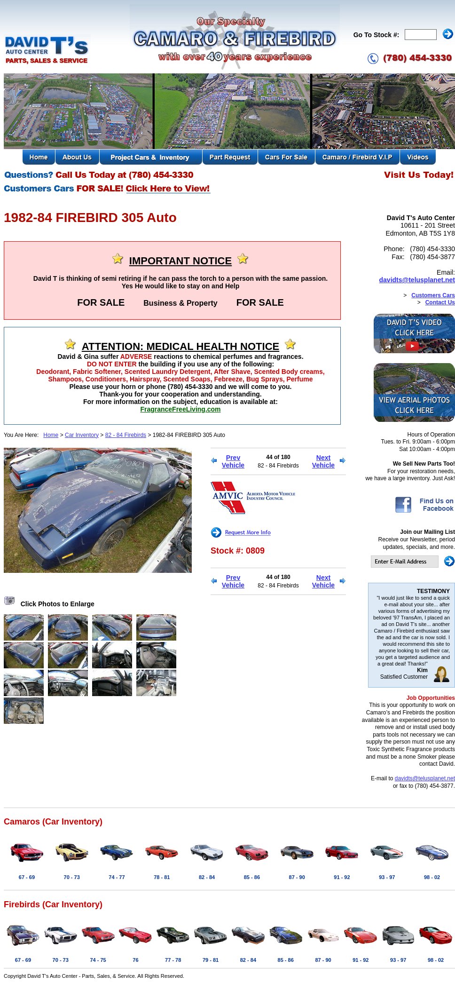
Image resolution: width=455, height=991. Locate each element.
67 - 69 (27, 877)
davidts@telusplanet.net (417, 280)
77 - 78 (173, 960)
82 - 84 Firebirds (125, 435)
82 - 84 (207, 877)
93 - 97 (387, 877)
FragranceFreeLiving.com (180, 409)
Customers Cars (433, 295)
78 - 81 (162, 877)
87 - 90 (297, 877)
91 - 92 (342, 877)
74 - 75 (98, 960)
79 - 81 (211, 960)
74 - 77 (117, 877)
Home (50, 435)
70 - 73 (72, 877)
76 (135, 960)
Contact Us (440, 302)
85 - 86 (252, 877)
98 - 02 (432, 877)
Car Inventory (82, 435)
